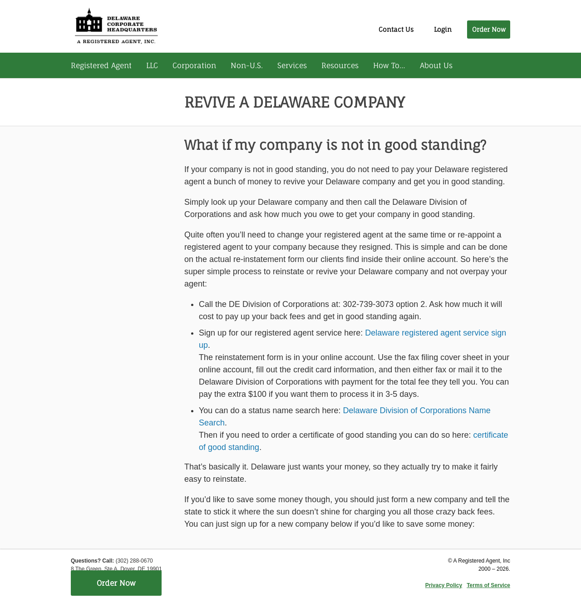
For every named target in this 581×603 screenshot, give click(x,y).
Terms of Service (488, 585)
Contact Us (396, 29)
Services (292, 65)
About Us (436, 65)
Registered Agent (101, 65)
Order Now (489, 29)
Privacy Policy (443, 585)
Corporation (194, 65)
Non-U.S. (247, 65)
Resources (340, 65)
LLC (152, 65)
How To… (389, 65)
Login (443, 29)
